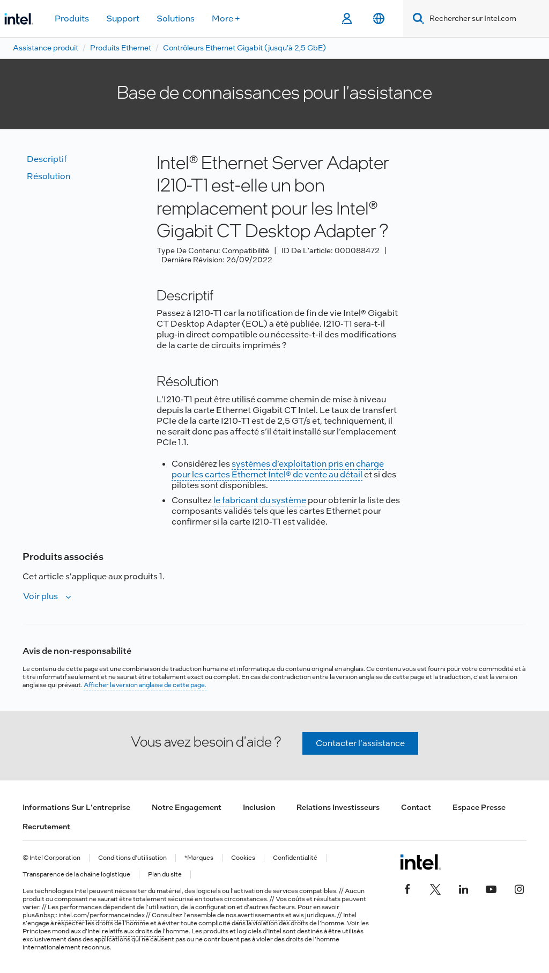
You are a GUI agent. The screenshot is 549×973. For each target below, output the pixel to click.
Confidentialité (295, 858)
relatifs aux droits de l (133, 931)
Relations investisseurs (338, 807)
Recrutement (46, 826)
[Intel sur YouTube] (491, 888)
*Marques (198, 858)
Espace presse (479, 807)
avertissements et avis (271, 915)
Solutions (176, 18)
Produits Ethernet (120, 48)
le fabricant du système (259, 500)
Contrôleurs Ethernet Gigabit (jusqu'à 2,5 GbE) (244, 48)
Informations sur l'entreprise (76, 807)
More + (226, 18)
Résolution (48, 176)
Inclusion (259, 807)
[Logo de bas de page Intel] (420, 862)
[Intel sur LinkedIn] (463, 888)
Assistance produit (45, 48)
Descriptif (47, 159)
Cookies (243, 858)
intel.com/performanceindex (101, 915)
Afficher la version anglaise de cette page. (145, 685)
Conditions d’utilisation (132, 858)
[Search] (416, 18)
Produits (72, 18)
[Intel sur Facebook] (407, 888)
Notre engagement (186, 807)
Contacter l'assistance (360, 743)
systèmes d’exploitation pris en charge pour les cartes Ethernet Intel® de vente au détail (278, 469)
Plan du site (165, 875)
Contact (416, 807)
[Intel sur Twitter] (435, 888)
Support (122, 18)
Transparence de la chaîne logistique (76, 875)
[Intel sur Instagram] (518, 888)
